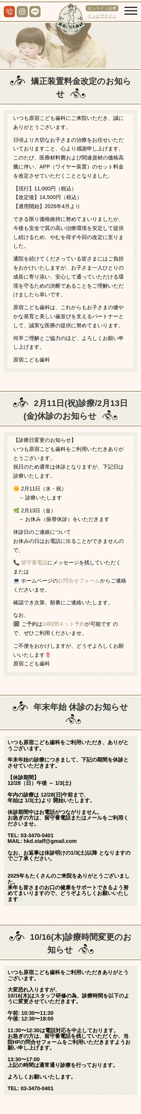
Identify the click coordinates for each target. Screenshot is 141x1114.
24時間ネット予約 (63, 624)
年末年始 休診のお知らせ (80, 707)
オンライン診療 (102, 8)
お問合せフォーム (79, 581)
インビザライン (102, 16)
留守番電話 (34, 562)
